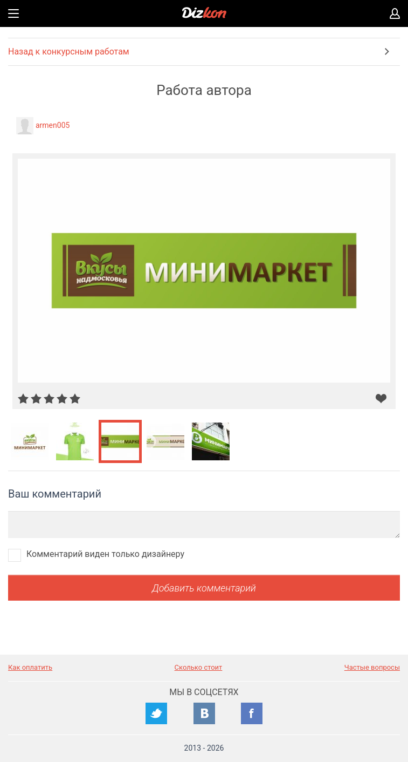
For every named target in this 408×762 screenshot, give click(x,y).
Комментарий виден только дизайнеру (105, 554)
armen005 (53, 125)
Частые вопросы (372, 667)
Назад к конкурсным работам (68, 51)
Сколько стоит (199, 667)
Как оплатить (30, 667)
